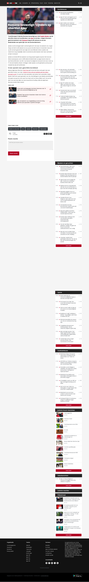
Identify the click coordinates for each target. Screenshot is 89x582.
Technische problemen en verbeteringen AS (70, 436)
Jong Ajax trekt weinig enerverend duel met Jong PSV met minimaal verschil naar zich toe (67, 104)
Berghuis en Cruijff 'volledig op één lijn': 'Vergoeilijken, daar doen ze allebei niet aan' (68, 315)
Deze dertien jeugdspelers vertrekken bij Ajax (66, 13)
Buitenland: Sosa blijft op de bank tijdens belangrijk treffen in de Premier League (67, 376)
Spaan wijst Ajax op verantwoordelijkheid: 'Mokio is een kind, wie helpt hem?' (67, 297)
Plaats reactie (14, 153)
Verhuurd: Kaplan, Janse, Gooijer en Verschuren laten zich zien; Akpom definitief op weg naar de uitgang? (68, 77)
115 (80, 211)
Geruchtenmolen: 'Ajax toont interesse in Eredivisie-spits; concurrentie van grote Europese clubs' (67, 168)
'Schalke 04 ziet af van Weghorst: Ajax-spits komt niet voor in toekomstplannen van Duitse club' (67, 199)
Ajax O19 (28, 555)
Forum (41, 3)
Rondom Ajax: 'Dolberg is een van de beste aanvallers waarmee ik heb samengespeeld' (67, 219)
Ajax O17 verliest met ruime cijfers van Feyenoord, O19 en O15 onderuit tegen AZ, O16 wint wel (67, 85)
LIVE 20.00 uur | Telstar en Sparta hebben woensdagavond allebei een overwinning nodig (68, 363)
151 (80, 75)
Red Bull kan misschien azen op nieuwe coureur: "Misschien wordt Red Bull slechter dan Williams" (72, 499)
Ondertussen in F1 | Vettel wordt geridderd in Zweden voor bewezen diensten (72, 528)
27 (80, 354)
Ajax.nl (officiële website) (51, 549)
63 (80, 313)
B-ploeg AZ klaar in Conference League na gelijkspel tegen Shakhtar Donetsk (67, 400)
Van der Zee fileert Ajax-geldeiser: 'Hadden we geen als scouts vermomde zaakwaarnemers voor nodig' (67, 226)
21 (80, 96)
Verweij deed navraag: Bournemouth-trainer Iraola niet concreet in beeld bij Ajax (67, 206)
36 (80, 23)
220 (79, 173)
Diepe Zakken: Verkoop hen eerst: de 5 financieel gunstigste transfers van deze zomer (67, 111)
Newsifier (48, 545)
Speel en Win (57, 3)
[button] (79, 3)
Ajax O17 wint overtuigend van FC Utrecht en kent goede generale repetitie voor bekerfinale (68, 18)
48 (80, 83)
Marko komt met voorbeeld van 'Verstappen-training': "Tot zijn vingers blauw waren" (71, 514)
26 (80, 392)
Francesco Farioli (68, 418)
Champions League (68, 458)
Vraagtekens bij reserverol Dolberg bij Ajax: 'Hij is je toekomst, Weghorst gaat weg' (67, 327)
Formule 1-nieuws (50, 551)
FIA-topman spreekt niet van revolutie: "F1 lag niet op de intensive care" (71, 507)
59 (80, 205)
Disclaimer (9, 549)
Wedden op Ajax (49, 555)
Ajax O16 (28, 559)
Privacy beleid (10, 551)
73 (80, 166)
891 (80, 380)
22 (80, 224)
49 (80, 231)
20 (80, 90)
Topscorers (28, 549)
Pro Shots (48, 547)
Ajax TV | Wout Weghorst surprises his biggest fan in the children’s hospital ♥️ (67, 480)
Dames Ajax (29, 553)
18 (80, 17)
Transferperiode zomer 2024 (71, 424)
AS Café (66, 430)
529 (32, 31)
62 (80, 307)
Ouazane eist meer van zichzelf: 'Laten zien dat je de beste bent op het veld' (67, 92)
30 (80, 197)
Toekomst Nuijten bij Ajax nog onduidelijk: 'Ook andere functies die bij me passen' (68, 98)
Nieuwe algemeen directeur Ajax (71, 441)
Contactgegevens (11, 545)
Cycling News (49, 553)
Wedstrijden (29, 547)
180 (80, 109)
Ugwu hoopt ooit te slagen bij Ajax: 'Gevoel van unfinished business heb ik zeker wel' (67, 181)
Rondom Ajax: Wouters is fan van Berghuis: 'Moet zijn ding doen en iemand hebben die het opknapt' (68, 175)
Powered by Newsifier (44, 567)
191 (80, 216)
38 (80, 185)
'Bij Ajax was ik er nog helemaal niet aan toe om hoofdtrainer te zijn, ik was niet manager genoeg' (68, 187)
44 (80, 12)
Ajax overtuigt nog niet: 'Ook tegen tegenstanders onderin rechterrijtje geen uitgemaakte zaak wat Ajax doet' (67, 333)
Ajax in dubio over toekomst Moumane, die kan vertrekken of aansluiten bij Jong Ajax (67, 24)
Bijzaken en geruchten (14, 129)
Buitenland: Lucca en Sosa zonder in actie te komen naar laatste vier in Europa (67, 394)
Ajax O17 (28, 557)
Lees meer (68, 116)
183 (80, 69)
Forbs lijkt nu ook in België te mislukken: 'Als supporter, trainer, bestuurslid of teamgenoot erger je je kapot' (68, 369)
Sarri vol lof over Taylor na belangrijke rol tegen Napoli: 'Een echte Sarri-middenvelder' (68, 388)
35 (80, 319)
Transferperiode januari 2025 (71, 452)
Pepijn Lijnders (44, 36)
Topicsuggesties (68, 413)
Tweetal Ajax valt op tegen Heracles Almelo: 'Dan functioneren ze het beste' (66, 340)
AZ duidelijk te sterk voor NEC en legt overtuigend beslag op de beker (67, 382)
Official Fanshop (34, 3)
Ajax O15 (28, 561)
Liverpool (25, 40)
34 (80, 295)
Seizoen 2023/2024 (68, 464)
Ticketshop (50, 3)
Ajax (20, 3)
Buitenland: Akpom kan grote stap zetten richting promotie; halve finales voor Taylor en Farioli (67, 356)
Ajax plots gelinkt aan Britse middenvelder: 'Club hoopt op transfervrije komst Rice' (67, 212)
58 (80, 398)
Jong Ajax (28, 551)
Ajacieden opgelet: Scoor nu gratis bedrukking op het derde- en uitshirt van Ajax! (67, 193)
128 (80, 102)
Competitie (24, 3)
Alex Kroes (26, 70)
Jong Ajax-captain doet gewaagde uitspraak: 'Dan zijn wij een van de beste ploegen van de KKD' (68, 239)
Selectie (28, 545)
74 (80, 374)
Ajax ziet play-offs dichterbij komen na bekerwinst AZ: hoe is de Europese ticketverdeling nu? (67, 71)
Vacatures (9, 547)
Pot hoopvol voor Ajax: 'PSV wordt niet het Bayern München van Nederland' (67, 303)
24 (80, 331)
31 (80, 338)
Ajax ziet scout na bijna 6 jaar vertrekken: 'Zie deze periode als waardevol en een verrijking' (67, 233)
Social (45, 3)
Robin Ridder (26, 31)
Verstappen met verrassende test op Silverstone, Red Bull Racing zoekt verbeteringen (72, 521)
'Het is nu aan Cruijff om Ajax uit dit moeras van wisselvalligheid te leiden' (67, 309)
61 (80, 325)
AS (29, 3)
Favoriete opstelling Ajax (70, 447)
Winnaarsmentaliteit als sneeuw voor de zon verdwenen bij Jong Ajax (67, 321)
